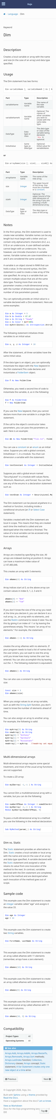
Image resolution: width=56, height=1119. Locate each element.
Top (44, 1110)
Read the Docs (10, 1097)
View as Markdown (12, 1105)
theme (32, 1094)
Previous (10, 1079)
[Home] (4, 14)
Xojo (29, 4)
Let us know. (45, 1100)
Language (13, 14)
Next (47, 1079)
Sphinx (16, 1094)
